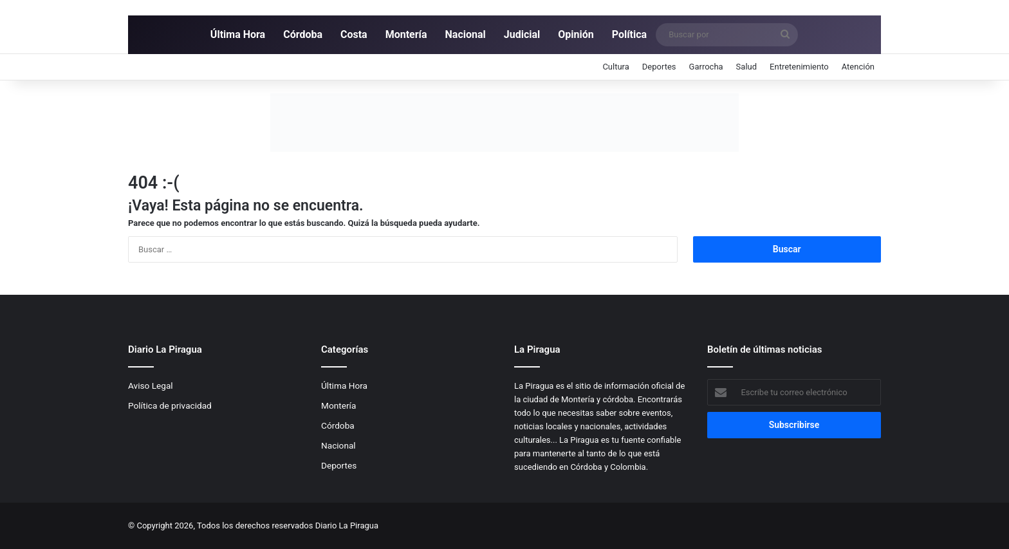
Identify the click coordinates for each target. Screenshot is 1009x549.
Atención (858, 66)
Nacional (465, 34)
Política (629, 34)
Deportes (659, 66)
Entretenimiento (799, 66)
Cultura (615, 66)
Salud (746, 66)
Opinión (575, 34)
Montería (406, 34)
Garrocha (706, 66)
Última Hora (237, 34)
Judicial (522, 34)
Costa (353, 34)
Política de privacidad (170, 405)
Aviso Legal (150, 385)
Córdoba (302, 34)
